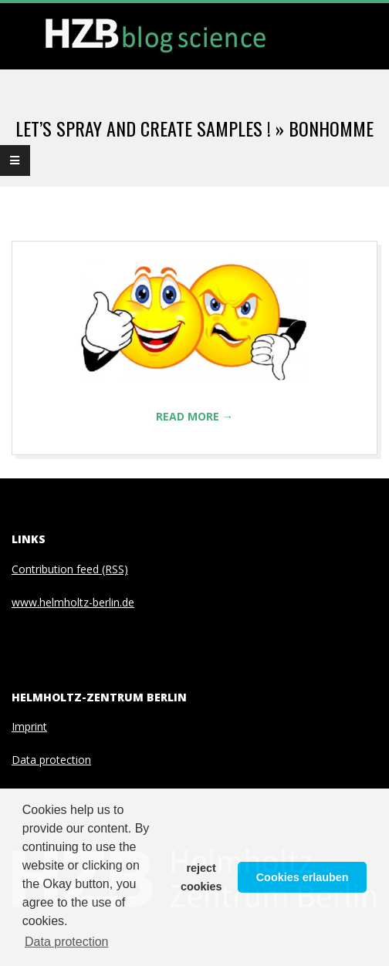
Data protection (51, 759)
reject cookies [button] (201, 877)
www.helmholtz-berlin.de (73, 602)
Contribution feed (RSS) (70, 569)
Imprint (29, 726)
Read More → (194, 416)
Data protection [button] (67, 941)
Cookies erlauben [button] (302, 877)
